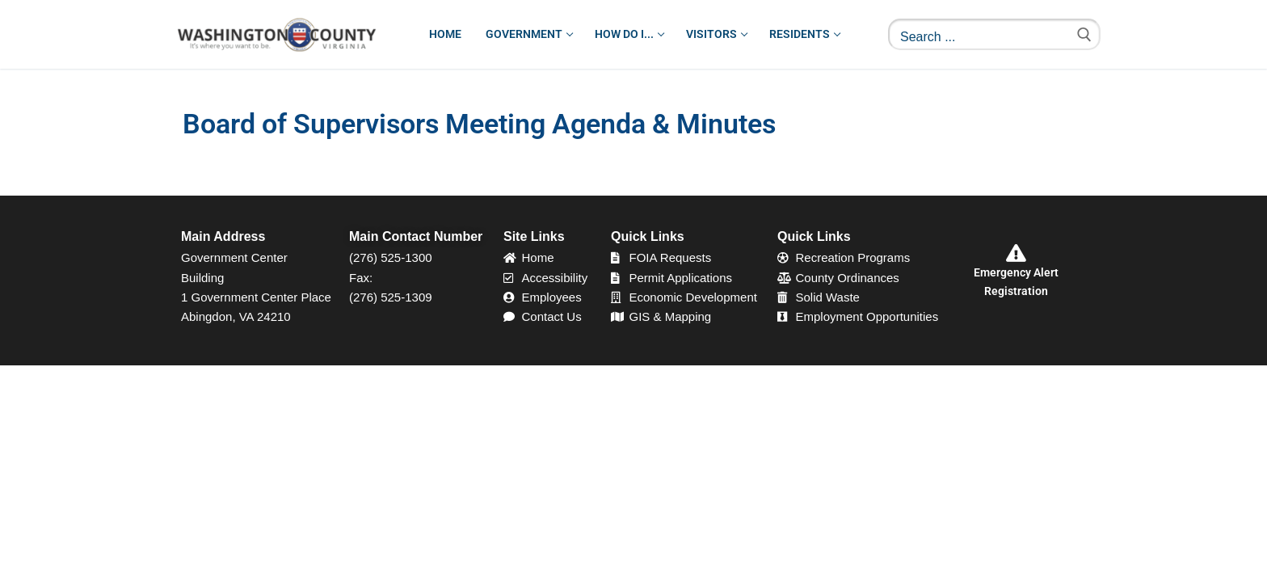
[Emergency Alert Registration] (1016, 253)
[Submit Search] (1084, 34)
